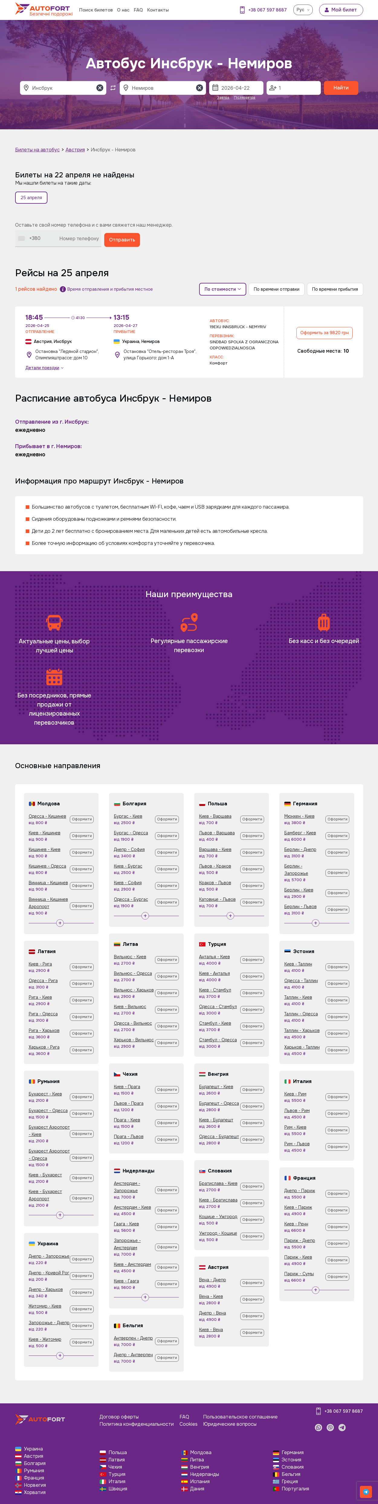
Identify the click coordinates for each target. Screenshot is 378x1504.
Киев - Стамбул (215, 990)
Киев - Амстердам (132, 1264)
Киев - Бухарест (45, 1175)
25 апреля (31, 197)
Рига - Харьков (44, 1030)
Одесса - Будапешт (219, 1136)
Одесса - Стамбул (218, 1006)
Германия (293, 1452)
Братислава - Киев (218, 1183)
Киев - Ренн (296, 1224)
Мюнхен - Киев (299, 816)
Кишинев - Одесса (47, 866)
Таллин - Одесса (301, 1014)
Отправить (122, 240)
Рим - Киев (295, 1127)
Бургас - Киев (128, 816)
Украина (33, 1449)
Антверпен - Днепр (133, 1338)
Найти (341, 88)
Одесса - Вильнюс (133, 1023)
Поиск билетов (96, 10)
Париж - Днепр (299, 1240)
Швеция (117, 1489)
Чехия (115, 1467)
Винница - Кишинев (48, 882)
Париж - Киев (298, 1257)
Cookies (188, 1424)
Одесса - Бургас (131, 899)
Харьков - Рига (44, 1047)
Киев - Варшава (215, 816)
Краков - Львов (215, 882)
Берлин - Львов (300, 906)
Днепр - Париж (299, 1190)
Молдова (201, 1452)
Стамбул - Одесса (218, 1040)
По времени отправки (276, 289)
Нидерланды (204, 1474)
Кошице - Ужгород (218, 1216)
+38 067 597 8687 (267, 10)
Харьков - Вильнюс (134, 1040)
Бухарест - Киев (45, 1094)
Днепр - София (129, 849)
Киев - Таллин (298, 964)
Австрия (75, 150)
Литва (197, 1460)
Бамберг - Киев (300, 833)
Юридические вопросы (230, 1424)
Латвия (116, 1460)
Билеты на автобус (37, 150)
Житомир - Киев (45, 1306)
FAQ (138, 10)
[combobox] (29, 238)
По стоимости (223, 289)
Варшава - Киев (215, 849)
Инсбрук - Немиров (113, 150)
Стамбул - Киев (215, 1023)
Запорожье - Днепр (49, 1322)
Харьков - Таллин (302, 1047)
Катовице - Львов (217, 899)
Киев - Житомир (45, 1339)
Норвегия (35, 1485)
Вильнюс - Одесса (133, 973)
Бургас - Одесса (131, 833)
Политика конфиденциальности (136, 1424)
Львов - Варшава (217, 833)
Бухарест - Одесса (48, 1110)
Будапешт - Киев (216, 1086)
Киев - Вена (211, 1329)
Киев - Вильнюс (130, 1006)
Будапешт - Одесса (219, 1103)
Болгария (35, 1463)
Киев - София (128, 882)
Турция (116, 1474)
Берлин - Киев (298, 890)
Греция (290, 1481)
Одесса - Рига (43, 980)
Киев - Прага (127, 1086)
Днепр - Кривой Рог (49, 1273)
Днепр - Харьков (46, 1289)
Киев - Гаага (126, 1281)
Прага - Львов (129, 1136)
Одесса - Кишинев (47, 816)
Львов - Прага (129, 1103)
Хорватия (35, 1492)
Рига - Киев (40, 997)
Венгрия (199, 1467)
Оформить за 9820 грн (324, 332)
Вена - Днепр (212, 1279)
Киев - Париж (298, 1207)
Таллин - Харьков (302, 1030)
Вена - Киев (211, 1296)
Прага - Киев (127, 1120)
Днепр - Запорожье (49, 1256)
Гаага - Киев (126, 1224)
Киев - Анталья (214, 973)
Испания (200, 1481)
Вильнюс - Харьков (134, 990)
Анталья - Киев (214, 956)
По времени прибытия (335, 289)
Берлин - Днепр (300, 849)
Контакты (158, 10)
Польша (117, 1452)
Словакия (293, 1467)
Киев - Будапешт (216, 1120)
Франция (34, 1478)
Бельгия (291, 1474)
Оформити (82, 819)
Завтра (223, 97)
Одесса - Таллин (301, 980)
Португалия (295, 1489)
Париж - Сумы (299, 1273)
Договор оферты (119, 1417)
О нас (123, 10)
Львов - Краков (215, 866)
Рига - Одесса (43, 1014)
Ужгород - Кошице (218, 1233)
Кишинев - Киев (44, 849)
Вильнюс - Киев (130, 956)
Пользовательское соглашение (240, 1417)
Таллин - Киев (298, 997)
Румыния (34, 1470)
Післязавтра (244, 97)
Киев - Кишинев (44, 833)
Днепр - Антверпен (133, 1354)
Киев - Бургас (128, 866)
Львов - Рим (297, 1110)
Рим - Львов (297, 1144)
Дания (197, 1489)
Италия (116, 1481)
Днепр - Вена (212, 1313)
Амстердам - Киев (132, 1207)
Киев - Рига (40, 964)
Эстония (291, 1460)
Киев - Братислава (218, 1200)
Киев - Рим (295, 1094)
